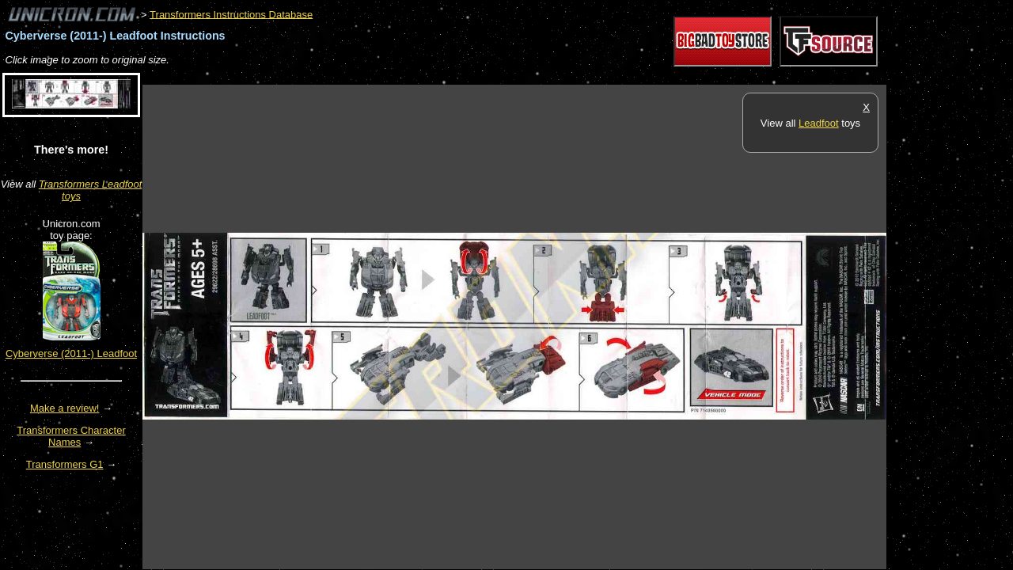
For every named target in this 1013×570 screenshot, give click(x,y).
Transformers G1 (65, 464)
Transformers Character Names (71, 436)
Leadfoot (819, 123)
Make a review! (64, 408)
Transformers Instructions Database (231, 14)
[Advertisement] (430, 76)
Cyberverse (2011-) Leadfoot (71, 353)
